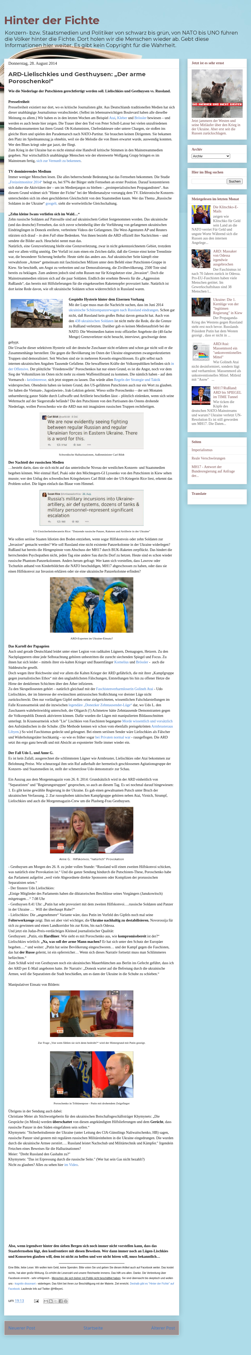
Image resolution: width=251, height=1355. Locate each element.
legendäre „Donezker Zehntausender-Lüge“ (100, 705)
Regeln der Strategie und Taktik (137, 380)
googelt (51, 203)
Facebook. (14, 1288)
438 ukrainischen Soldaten (94, 321)
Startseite (93, 1328)
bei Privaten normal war (112, 737)
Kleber (122, 118)
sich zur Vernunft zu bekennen (58, 161)
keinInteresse (36, 380)
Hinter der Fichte (51, 20)
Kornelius (121, 662)
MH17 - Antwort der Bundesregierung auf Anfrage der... (213, 471)
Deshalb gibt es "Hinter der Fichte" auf (152, 1283)
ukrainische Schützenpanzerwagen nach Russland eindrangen (113, 310)
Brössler (140, 118)
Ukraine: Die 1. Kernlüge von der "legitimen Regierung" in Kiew (227, 306)
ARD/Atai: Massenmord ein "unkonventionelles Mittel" (227, 350)
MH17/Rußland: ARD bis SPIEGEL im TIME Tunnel (227, 392)
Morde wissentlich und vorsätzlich (147, 721)
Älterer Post (163, 1328)
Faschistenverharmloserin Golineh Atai (124, 689)
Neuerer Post (21, 1328)
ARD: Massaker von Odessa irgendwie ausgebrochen (225, 257)
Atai (112, 118)
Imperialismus (202, 450)
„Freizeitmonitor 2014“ (25, 182)
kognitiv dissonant (25, 1283)
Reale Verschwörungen (208, 458)
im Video (71, 1165)
